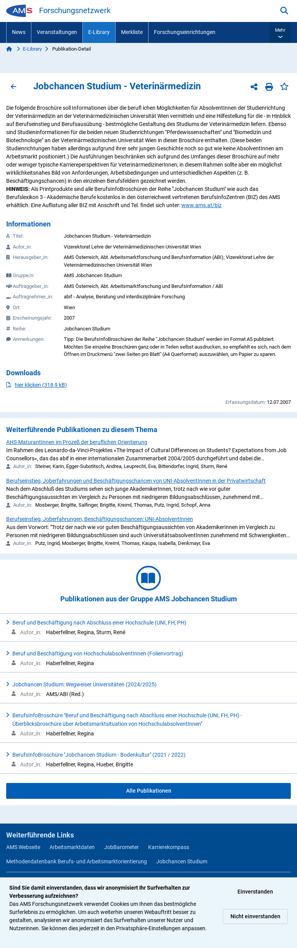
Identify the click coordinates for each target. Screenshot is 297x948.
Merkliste (132, 32)
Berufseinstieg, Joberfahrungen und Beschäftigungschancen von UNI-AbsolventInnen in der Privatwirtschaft (136, 481)
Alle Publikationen (148, 791)
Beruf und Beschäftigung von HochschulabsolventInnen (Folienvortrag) (97, 653)
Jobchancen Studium (181, 861)
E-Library (99, 32)
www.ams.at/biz (201, 205)
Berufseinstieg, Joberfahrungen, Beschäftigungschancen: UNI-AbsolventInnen (99, 519)
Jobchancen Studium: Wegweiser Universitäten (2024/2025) (84, 684)
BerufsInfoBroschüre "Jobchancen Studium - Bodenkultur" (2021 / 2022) (99, 755)
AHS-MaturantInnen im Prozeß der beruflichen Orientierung (76, 442)
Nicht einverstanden (255, 916)
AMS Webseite (23, 847)
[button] (280, 32)
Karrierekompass (168, 847)
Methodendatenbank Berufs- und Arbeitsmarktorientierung (76, 861)
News (19, 32)
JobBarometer (121, 847)
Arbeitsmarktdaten (72, 847)
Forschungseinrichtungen (184, 32)
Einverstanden (255, 891)
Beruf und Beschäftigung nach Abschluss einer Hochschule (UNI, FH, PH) (99, 623)
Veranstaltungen (57, 32)
